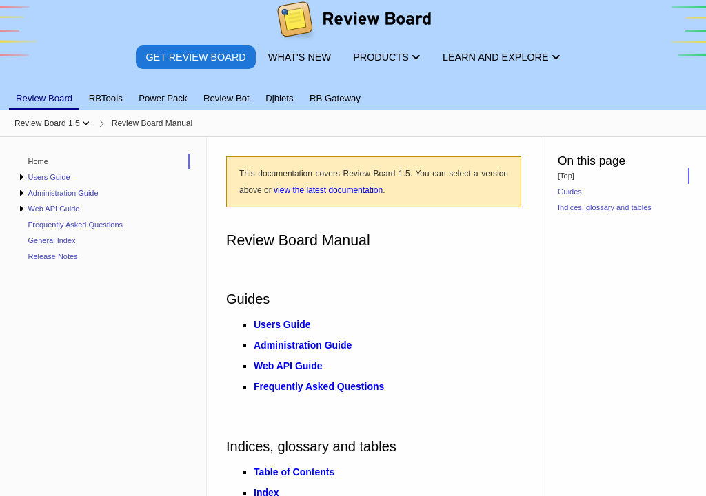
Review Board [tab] (44, 98)
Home (38, 161)
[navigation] (103, 316)
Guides (570, 191)
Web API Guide (53, 209)
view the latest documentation (328, 190)
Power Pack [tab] (163, 98)
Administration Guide (63, 193)
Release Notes (53, 256)
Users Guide (49, 177)
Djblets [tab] (279, 98)
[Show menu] (86, 123)
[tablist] (353, 90)
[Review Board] (353, 22)
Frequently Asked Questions (75, 224)
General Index (52, 240)
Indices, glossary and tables (605, 207)
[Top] (566, 176)
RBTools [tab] (106, 98)
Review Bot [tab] (226, 98)
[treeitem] (103, 161)
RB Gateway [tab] (335, 98)
